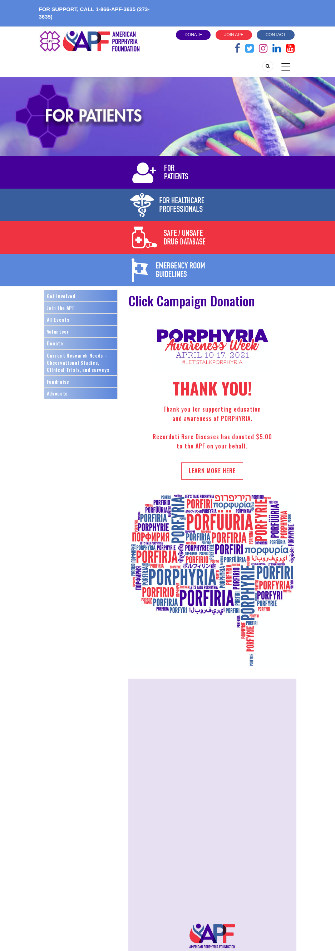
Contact (275, 34)
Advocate (57, 393)
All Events (58, 319)
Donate (193, 34)
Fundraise (58, 381)
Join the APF (61, 307)
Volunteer (58, 331)
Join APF (233, 34)
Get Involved (61, 296)
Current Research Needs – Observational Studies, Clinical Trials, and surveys (78, 362)
